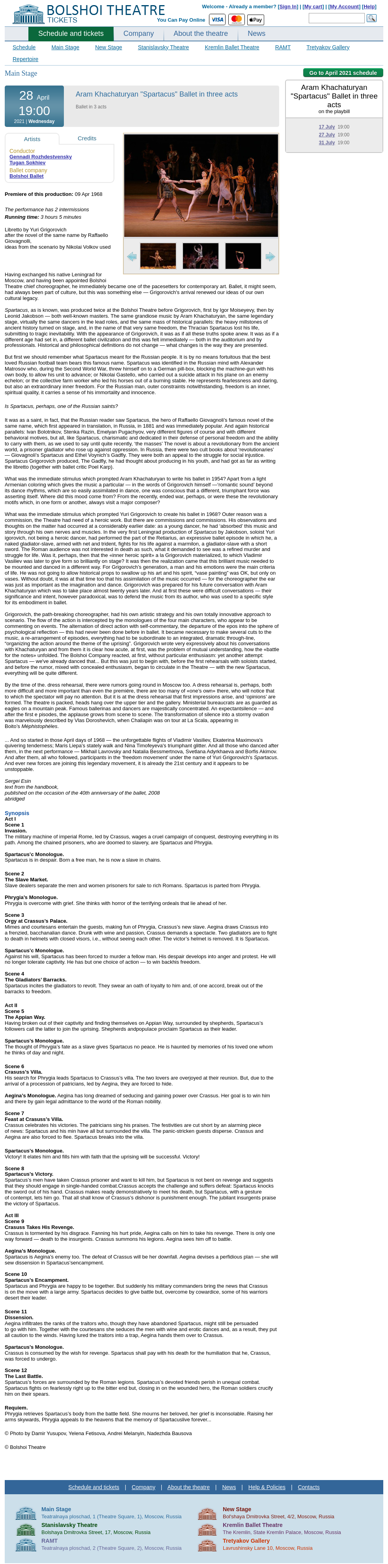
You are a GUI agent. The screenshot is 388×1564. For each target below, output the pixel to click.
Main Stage (65, 47)
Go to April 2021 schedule (343, 73)
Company (138, 33)
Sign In (288, 6)
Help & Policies (266, 1487)
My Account (344, 6)
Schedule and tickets (71, 33)
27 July (327, 135)
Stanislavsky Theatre (163, 47)
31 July (327, 142)
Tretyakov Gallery (327, 47)
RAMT (283, 47)
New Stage (108, 47)
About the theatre (200, 33)
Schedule (24, 47)
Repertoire (25, 59)
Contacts (308, 1487)
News (256, 33)
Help (369, 6)
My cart (313, 6)
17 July (327, 127)
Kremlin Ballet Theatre (232, 47)
